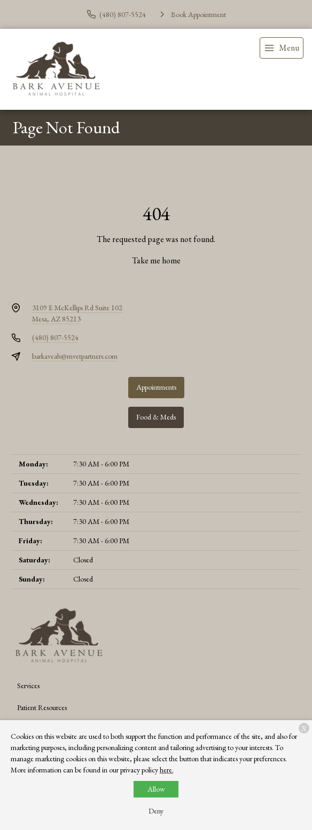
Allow (156, 789)
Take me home (156, 260)
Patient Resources (42, 707)
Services (28, 685)
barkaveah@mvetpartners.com (75, 356)
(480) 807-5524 (55, 337)
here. (167, 770)
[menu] (281, 48)
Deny (156, 811)
